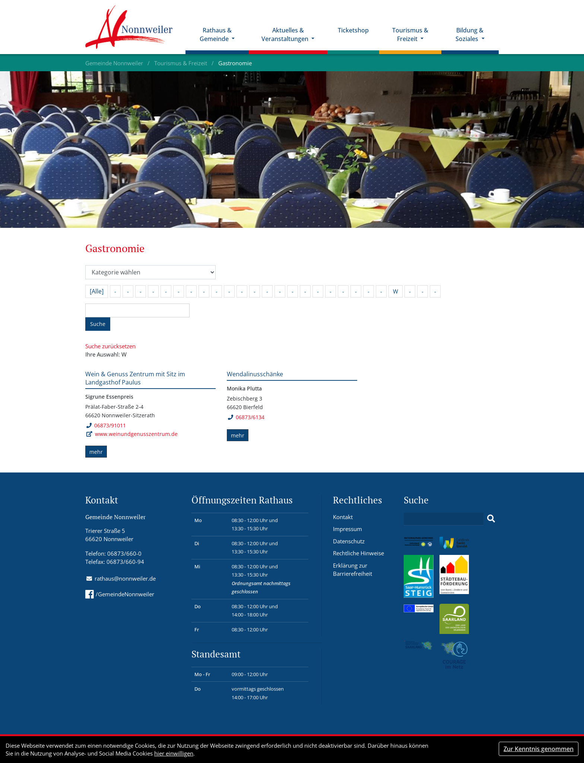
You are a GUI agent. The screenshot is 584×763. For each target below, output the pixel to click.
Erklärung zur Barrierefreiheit (352, 570)
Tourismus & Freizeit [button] (410, 34)
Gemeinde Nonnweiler (115, 63)
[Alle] (97, 291)
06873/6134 (246, 417)
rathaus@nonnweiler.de (125, 578)
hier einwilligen (173, 753)
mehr (96, 451)
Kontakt (343, 517)
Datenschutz (349, 541)
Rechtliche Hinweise (358, 553)
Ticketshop (353, 30)
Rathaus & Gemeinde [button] (216, 34)
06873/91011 (106, 425)
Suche (97, 323)
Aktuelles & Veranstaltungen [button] (285, 34)
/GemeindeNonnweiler (119, 594)
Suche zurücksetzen (110, 346)
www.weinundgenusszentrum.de (136, 433)
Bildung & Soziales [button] (469, 34)
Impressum (347, 529)
